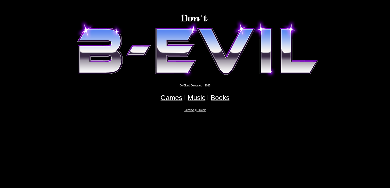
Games (171, 98)
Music (196, 98)
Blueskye (189, 110)
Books (220, 98)
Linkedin (201, 110)
